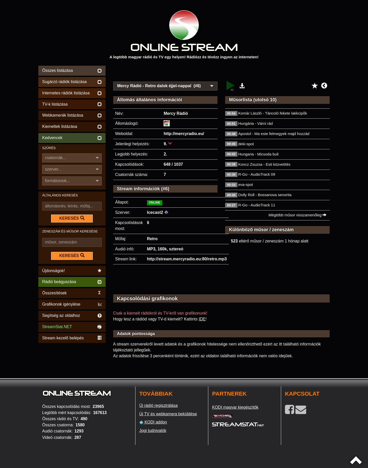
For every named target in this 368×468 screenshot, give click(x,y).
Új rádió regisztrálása (158, 405)
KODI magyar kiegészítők (235, 407)
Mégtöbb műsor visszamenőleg (298, 215)
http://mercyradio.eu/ (184, 133)
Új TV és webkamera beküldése (168, 414)
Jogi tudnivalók (152, 430)
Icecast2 (155, 212)
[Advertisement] (221, 72)
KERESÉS (71, 218)
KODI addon (153, 422)
